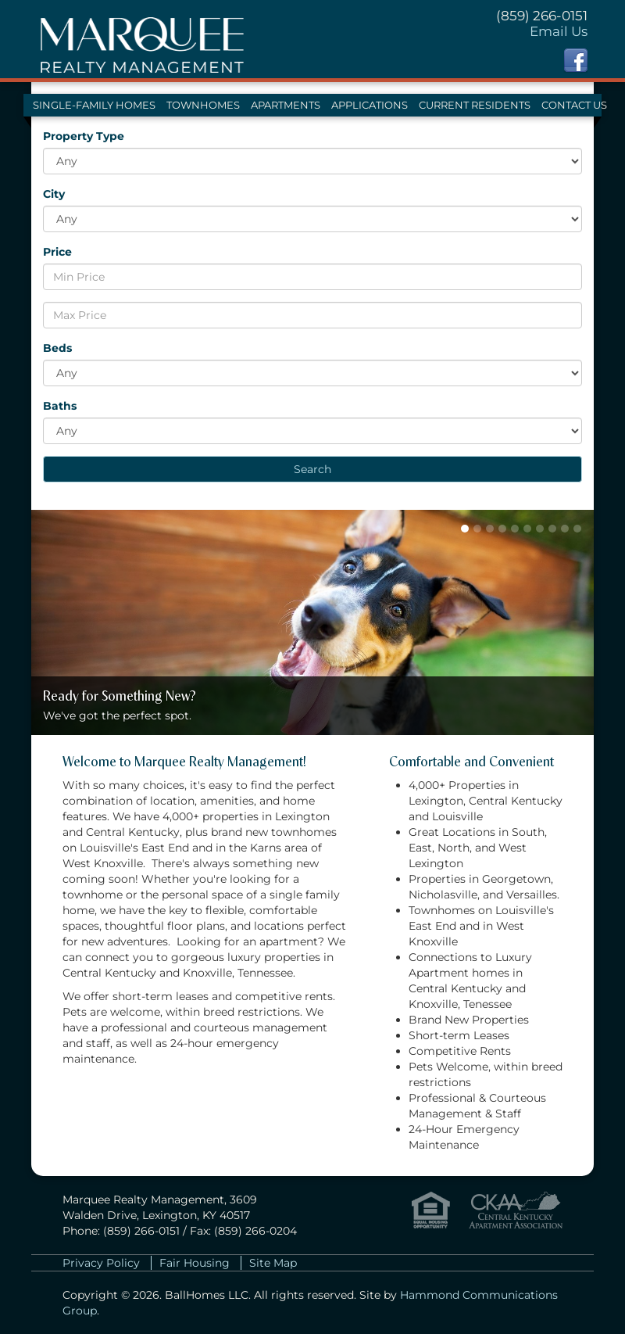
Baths (60, 406)
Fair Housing (194, 1263)
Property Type (83, 136)
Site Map (273, 1263)
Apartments (285, 105)
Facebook (575, 60)
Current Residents (474, 105)
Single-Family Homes (94, 105)
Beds (57, 348)
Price (57, 252)
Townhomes (203, 105)
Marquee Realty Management (141, 39)
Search (312, 469)
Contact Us (574, 105)
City (54, 194)
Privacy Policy (101, 1263)
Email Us (559, 31)
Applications (369, 105)
